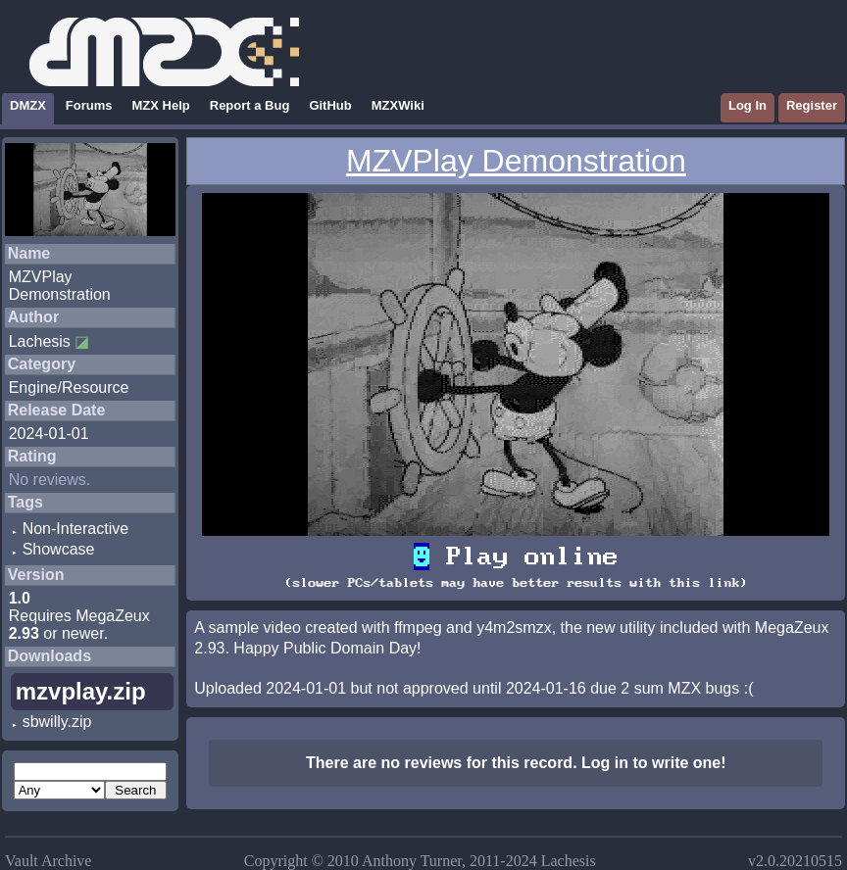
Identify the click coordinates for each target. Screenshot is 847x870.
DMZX (28, 105)
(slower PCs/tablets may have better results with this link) (515, 583)
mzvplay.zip (81, 691)
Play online (516, 556)
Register (811, 105)
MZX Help (161, 105)
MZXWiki (398, 105)
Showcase (59, 549)
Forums (89, 105)
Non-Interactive (76, 528)
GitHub (330, 105)
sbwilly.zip (57, 721)
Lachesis (40, 341)
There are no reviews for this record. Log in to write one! (516, 762)
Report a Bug (250, 105)
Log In (747, 105)
